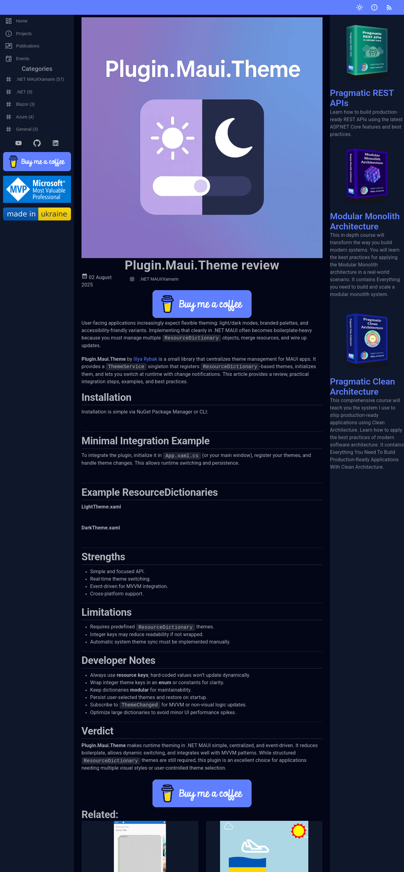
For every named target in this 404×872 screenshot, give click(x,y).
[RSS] (389, 7)
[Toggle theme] (359, 7)
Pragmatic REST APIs (367, 61)
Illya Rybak (145, 359)
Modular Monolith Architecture (367, 185)
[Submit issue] (374, 7)
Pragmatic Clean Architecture (367, 350)
